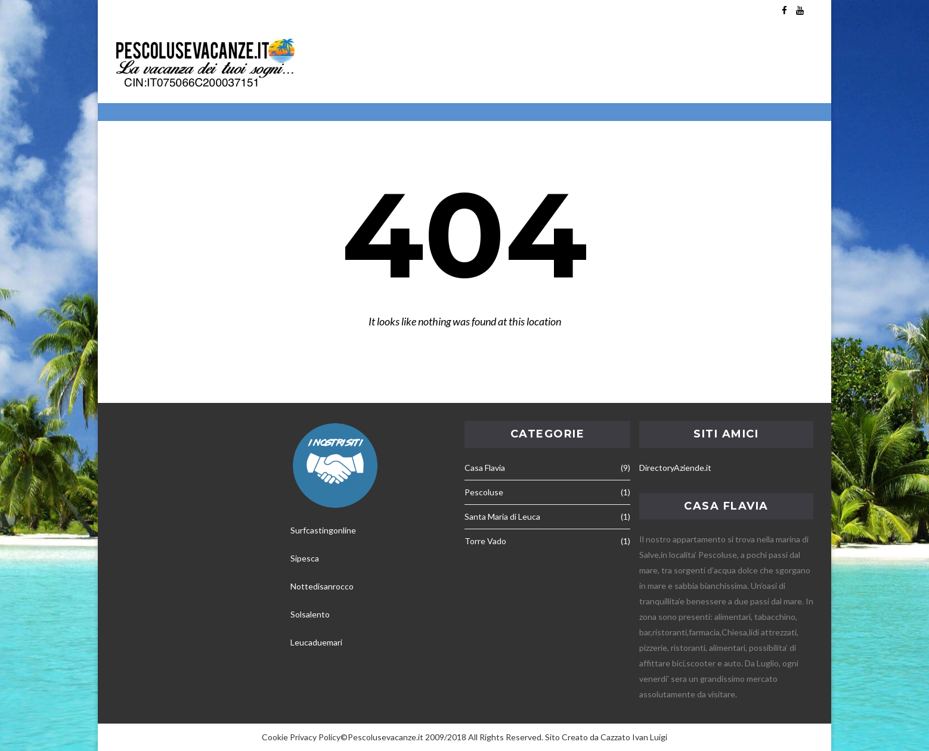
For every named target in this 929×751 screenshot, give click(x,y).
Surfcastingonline (323, 530)
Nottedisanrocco (322, 586)
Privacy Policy (315, 737)
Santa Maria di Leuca (502, 516)
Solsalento (310, 614)
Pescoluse (483, 492)
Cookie (275, 737)
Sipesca (304, 558)
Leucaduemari (316, 642)
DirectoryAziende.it (675, 468)
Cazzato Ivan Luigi (633, 737)
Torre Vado (485, 541)
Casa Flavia (484, 468)
